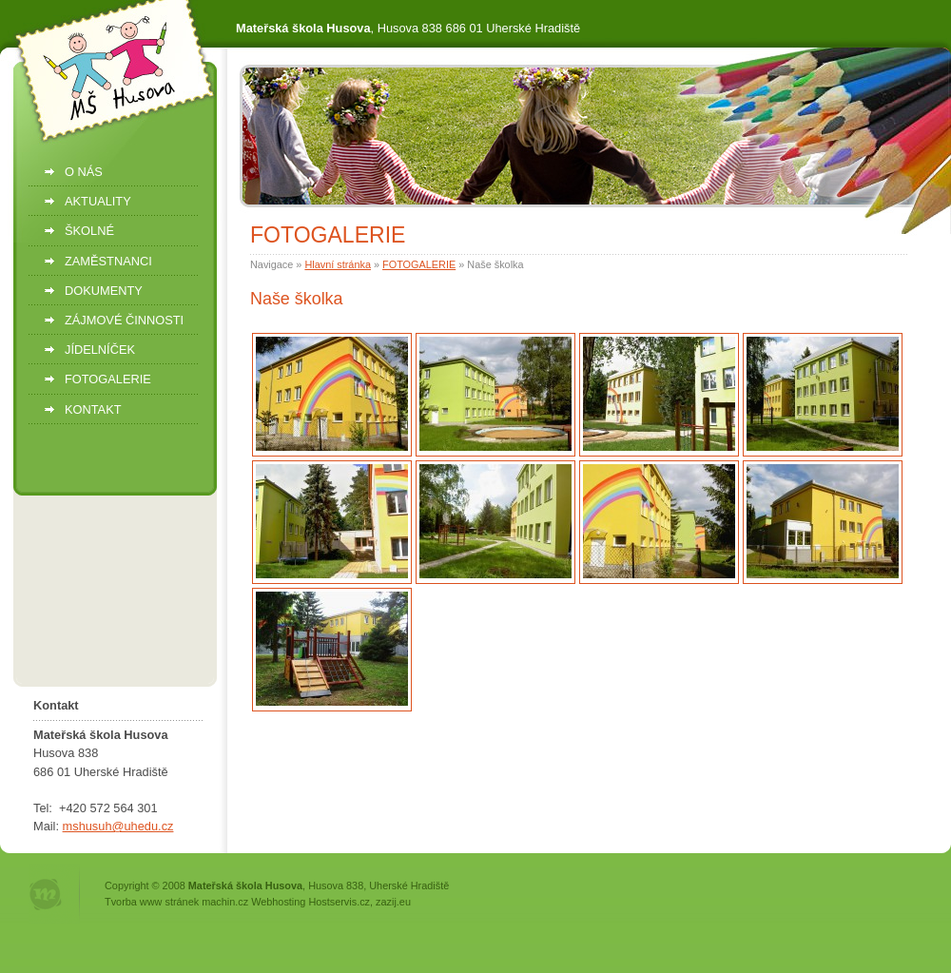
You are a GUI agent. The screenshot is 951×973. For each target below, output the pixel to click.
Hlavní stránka (337, 264)
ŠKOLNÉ (89, 231)
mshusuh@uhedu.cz (118, 826)
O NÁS (84, 172)
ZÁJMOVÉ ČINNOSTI (124, 320)
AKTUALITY (98, 201)
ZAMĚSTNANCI (108, 261)
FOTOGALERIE (419, 264)
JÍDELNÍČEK (100, 349)
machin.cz (225, 901)
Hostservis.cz (339, 901)
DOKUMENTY (104, 290)
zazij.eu (393, 901)
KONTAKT (93, 409)
